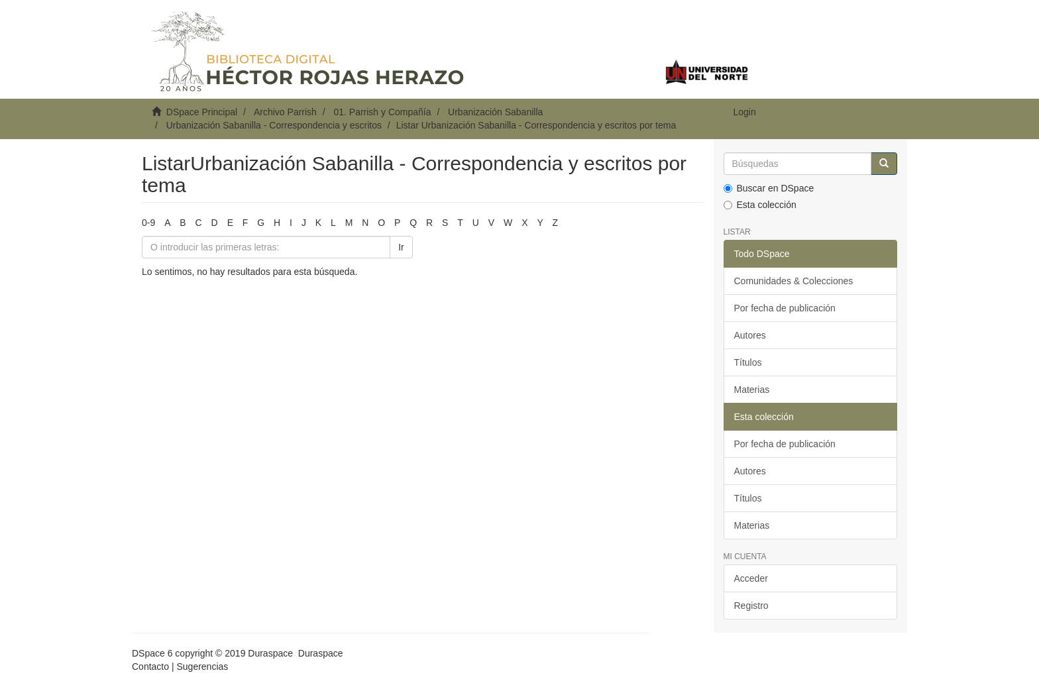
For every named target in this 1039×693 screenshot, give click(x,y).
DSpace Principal (201, 112)
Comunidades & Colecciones (793, 281)
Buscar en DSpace (769, 188)
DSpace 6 (152, 653)
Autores (750, 335)
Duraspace (320, 653)
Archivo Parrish (285, 112)
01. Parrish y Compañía (382, 112)
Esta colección (760, 204)
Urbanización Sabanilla (495, 112)
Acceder (751, 578)
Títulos (748, 362)
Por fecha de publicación (785, 308)
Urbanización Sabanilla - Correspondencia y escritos (274, 125)
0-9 (148, 222)
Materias (752, 389)
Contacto (150, 666)
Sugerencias (202, 666)
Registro (751, 605)
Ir (401, 247)
